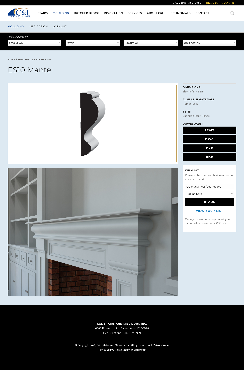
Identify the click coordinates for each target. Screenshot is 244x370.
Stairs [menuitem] (43, 13)
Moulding (16, 26)
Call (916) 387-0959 (187, 2)
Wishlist (60, 26)
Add (209, 202)
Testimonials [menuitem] (180, 13)
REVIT (210, 130)
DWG (209, 139)
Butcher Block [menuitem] (86, 13)
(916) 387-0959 (132, 333)
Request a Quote (220, 2)
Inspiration (38, 26)
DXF (209, 148)
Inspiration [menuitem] (113, 13)
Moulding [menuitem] (61, 13)
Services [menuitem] (135, 13)
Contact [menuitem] (203, 13)
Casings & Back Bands (196, 115)
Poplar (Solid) (191, 103)
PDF (209, 157)
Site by (122, 349)
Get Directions (112, 333)
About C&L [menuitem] (155, 13)
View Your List (209, 211)
